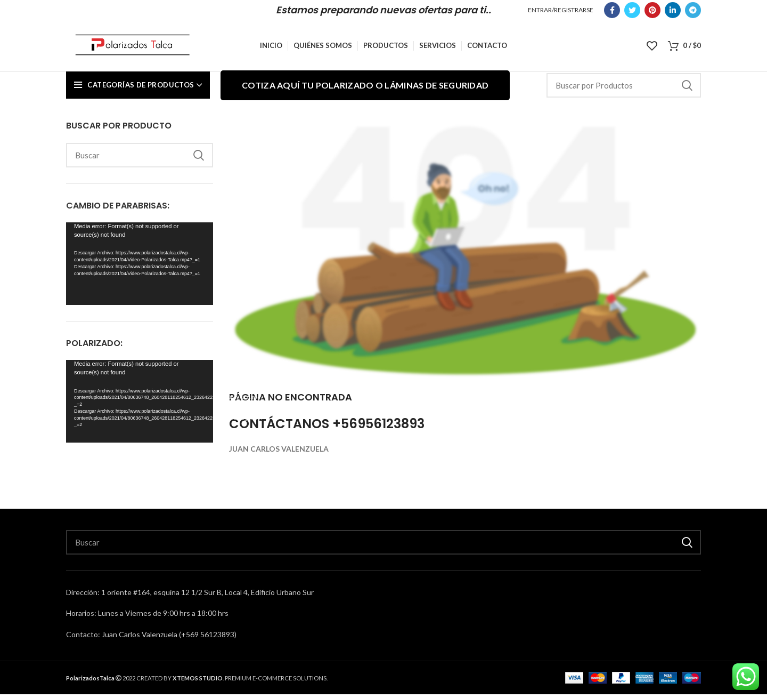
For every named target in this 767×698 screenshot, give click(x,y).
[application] (139, 267)
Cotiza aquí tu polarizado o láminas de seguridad (365, 89)
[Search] (623, 89)
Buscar (686, 89)
